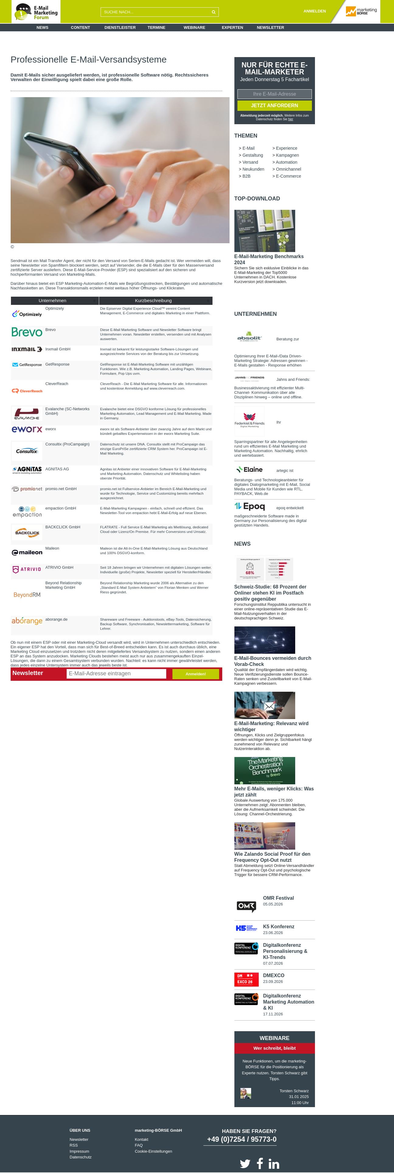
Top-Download (257, 199)
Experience (286, 148)
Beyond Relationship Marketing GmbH (63, 585)
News (42, 27)
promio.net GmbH (61, 488)
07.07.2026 (273, 963)
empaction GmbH (60, 508)
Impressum (79, 1151)
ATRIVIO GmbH (59, 567)
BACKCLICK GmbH (62, 527)
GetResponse (57, 364)
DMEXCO (273, 975)
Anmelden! (195, 674)
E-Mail (249, 148)
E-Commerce (288, 176)
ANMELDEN (314, 11)
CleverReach (56, 383)
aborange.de (56, 619)
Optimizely (54, 308)
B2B (247, 176)
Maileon (52, 548)
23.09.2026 (273, 981)
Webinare (194, 27)
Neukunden (253, 169)
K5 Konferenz (278, 926)
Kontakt (141, 1139)
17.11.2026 (273, 1014)
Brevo (50, 329)
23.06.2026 (273, 932)
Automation (286, 162)
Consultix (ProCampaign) (67, 444)
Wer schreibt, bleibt (275, 1048)
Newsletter (270, 27)
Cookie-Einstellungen (153, 1151)
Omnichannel (288, 169)
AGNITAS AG (57, 469)
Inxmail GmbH (57, 349)
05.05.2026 (273, 904)
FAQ (139, 1145)
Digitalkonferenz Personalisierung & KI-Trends (285, 951)
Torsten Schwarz (294, 1091)
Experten (232, 27)
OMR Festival (278, 898)
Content (80, 27)
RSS (74, 1145)
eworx (50, 429)
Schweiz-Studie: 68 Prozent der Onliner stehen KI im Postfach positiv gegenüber (270, 593)
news (242, 544)
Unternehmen (255, 314)
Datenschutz (81, 1157)
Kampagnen (287, 155)
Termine (157, 27)
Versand (250, 162)
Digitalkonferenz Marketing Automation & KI (288, 1002)
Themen (245, 136)
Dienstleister (120, 27)
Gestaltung (253, 155)
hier (290, 119)
